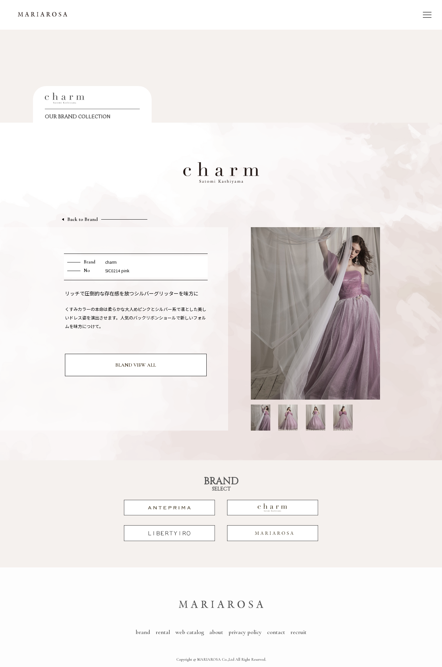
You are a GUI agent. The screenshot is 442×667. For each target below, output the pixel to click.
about (216, 632)
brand (142, 632)
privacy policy (245, 632)
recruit (298, 632)
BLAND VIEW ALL (135, 365)
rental (163, 632)
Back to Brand (82, 219)
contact (276, 632)
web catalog (189, 632)
